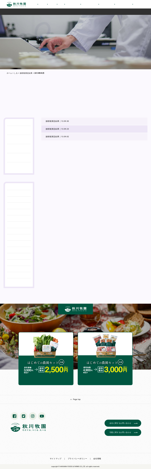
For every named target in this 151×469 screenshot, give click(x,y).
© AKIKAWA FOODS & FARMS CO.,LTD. (72, 466)
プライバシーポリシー (77, 459)
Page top (77, 399)
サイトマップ (56, 459)
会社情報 (97, 459)
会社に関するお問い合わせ (120, 423)
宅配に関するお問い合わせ (120, 432)
